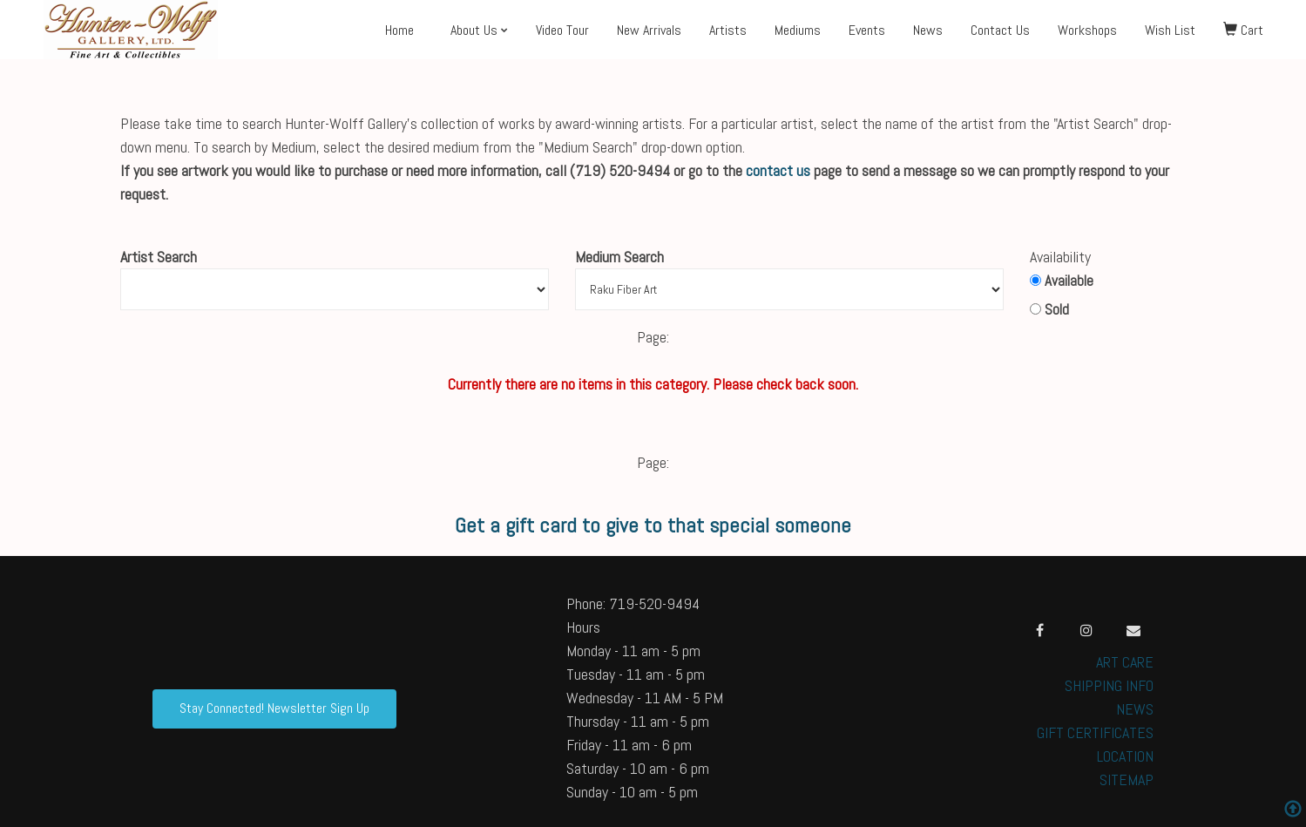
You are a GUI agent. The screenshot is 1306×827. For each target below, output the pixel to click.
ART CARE (1125, 662)
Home (399, 30)
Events (867, 30)
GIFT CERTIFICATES (1095, 732)
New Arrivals (649, 30)
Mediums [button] (798, 30)
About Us (473, 30)
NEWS (1135, 709)
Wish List (1170, 30)
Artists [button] (728, 30)
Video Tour (562, 30)
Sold (1049, 309)
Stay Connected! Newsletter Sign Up (274, 708)
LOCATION (1125, 756)
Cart (1243, 30)
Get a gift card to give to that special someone (653, 525)
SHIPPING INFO (1109, 685)
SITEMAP (1127, 779)
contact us (778, 170)
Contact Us (1000, 30)
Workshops (1087, 30)
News (928, 30)
